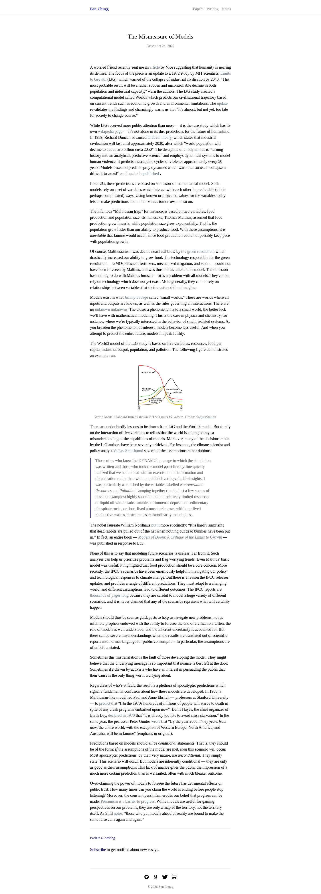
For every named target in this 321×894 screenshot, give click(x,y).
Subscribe (98, 849)
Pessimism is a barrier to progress (128, 801)
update (222, 103)
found (138, 451)
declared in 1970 (121, 715)
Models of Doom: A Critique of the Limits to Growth (180, 537)
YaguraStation (206, 417)
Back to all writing (102, 838)
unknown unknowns (111, 309)
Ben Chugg (99, 8)
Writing (213, 8)
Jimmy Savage (136, 297)
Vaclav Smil (123, 451)
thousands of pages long (109, 595)
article (155, 67)
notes (118, 813)
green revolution (200, 251)
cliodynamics (194, 149)
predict (104, 703)
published (151, 173)
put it (155, 525)
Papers (198, 8)
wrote (155, 721)
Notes (226, 8)
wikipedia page (110, 131)
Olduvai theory (160, 137)
